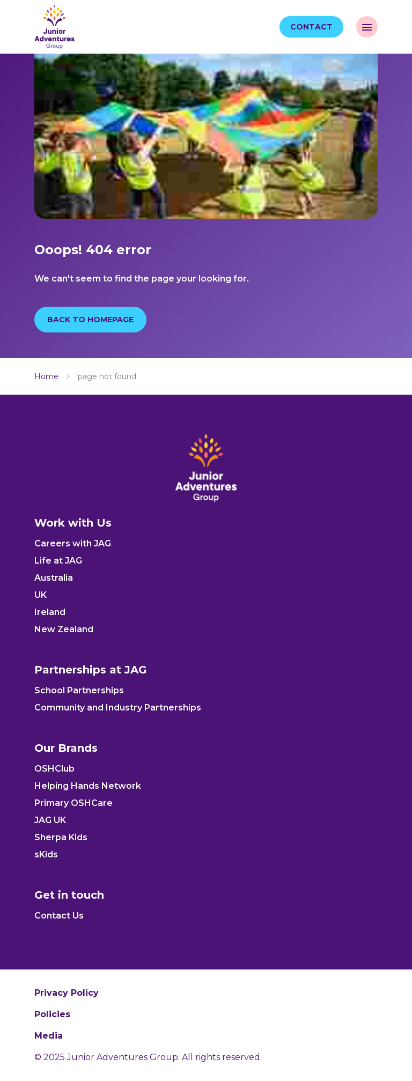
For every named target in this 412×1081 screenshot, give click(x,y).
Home (46, 376)
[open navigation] (367, 27)
